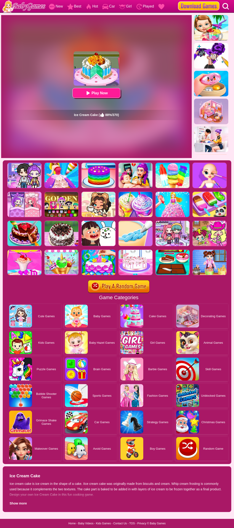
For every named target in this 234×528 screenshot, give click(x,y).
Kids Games (103, 523)
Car (108, 6)
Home (72, 523)
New (56, 6)
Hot (91, 6)
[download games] (199, 1)
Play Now (96, 93)
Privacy (141, 523)
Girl (125, 6)
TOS (132, 523)
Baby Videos (85, 523)
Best (74, 6)
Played (145, 6)
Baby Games (157, 523)
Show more (18, 503)
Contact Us (120, 523)
